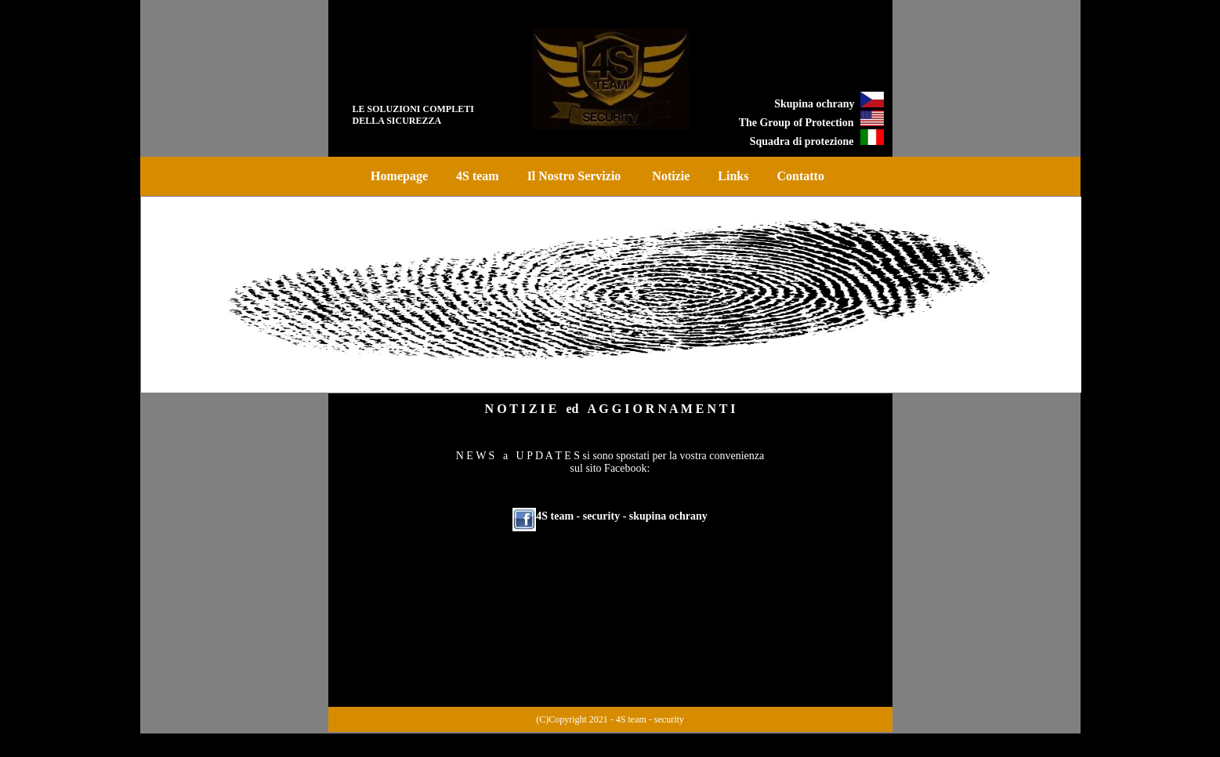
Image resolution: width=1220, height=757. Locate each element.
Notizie (671, 176)
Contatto (800, 176)
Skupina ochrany (817, 104)
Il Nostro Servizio (575, 176)
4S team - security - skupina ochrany (622, 516)
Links (733, 176)
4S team (477, 176)
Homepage (399, 176)
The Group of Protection (796, 123)
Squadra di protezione (802, 141)
